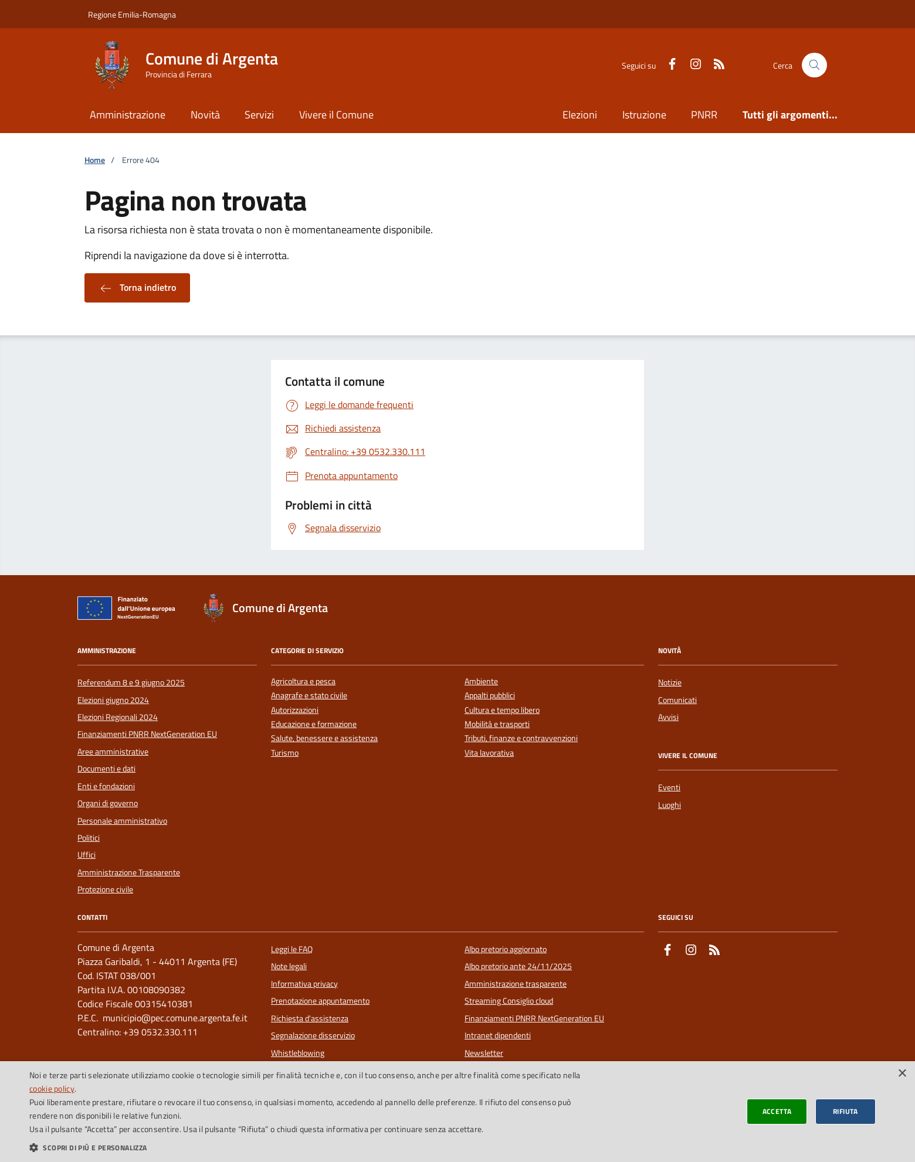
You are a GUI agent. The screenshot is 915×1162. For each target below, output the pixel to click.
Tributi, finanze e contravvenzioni (521, 738)
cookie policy (51, 1088)
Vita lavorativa (489, 753)
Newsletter (484, 1053)
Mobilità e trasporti (497, 724)
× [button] (901, 1073)
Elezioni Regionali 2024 (117, 717)
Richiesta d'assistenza (309, 1018)
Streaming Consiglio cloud (509, 1000)
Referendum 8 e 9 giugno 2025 (131, 682)
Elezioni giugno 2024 (113, 700)
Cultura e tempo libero (502, 710)
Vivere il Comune (336, 115)
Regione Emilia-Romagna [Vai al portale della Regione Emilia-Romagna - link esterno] (132, 14)
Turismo (285, 753)
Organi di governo (107, 803)
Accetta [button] (777, 1111)
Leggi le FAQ (292, 949)
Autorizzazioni (294, 710)
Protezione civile (105, 889)
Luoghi (669, 805)
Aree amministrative (112, 751)
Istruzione (644, 115)
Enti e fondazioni (106, 786)
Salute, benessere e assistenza (324, 738)
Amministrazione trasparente (516, 983)
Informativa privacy (304, 983)
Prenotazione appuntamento (320, 1000)
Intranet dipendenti (498, 1035)
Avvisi (668, 717)
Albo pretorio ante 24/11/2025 (518, 966)
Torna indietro (137, 287)
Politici (88, 837)
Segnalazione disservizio (313, 1035)
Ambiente (481, 681)
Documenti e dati (106, 768)
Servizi (259, 115)
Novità (205, 115)
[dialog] (457, 1111)
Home (94, 160)
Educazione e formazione (314, 724)
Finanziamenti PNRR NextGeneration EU (147, 734)
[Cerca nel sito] (814, 65)
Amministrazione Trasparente (128, 872)
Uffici (86, 854)
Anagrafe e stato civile (309, 695)
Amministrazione (127, 115)
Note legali (289, 966)
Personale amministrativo (122, 820)
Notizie (670, 682)
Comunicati (677, 700)
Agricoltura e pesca (303, 681)
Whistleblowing (297, 1053)
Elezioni (579, 115)
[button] (305, 1147)
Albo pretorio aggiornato (506, 949)
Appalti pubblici (490, 695)
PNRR (704, 115)
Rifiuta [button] (845, 1111)
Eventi (669, 787)
